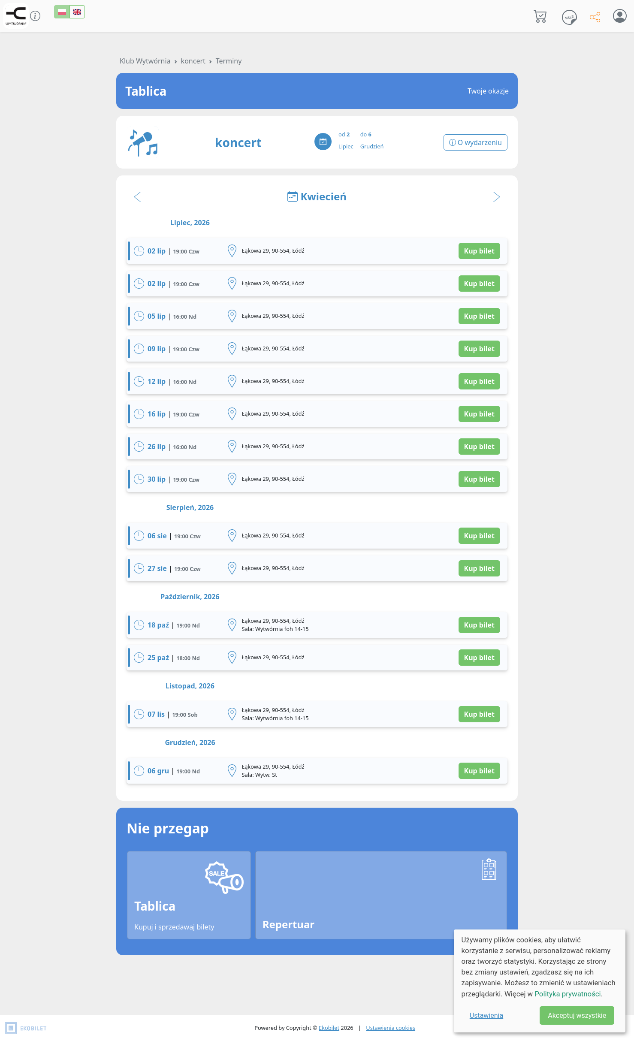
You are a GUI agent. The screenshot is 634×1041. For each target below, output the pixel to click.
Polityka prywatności (567, 994)
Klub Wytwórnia (145, 61)
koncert (193, 61)
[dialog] (539, 980)
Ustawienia (486, 1015)
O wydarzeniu (475, 142)
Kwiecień (317, 196)
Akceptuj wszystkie (577, 1015)
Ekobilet (329, 1028)
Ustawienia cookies (390, 1028)
